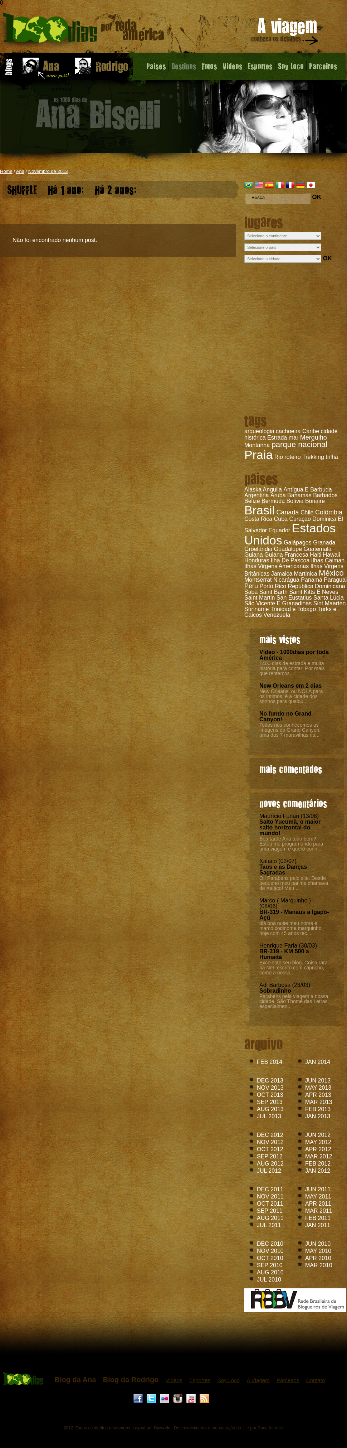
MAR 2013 (318, 1102)
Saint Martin (259, 598)
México (331, 572)
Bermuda (273, 501)
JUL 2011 (269, 1225)
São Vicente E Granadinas (278, 603)
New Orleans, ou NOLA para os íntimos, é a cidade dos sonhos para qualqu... (291, 696)
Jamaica (282, 574)
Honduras (256, 560)
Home (6, 171)
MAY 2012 (318, 1142)
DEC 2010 (270, 1244)
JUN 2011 (318, 1189)
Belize (252, 501)
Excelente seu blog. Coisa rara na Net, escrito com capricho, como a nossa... (293, 967)
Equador (279, 530)
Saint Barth (273, 592)
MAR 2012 (318, 1156)
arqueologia (259, 431)
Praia (258, 454)
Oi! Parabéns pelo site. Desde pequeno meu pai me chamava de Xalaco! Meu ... (293, 883)
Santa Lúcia (328, 598)
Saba (251, 592)
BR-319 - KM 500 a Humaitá (284, 954)
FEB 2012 (318, 1164)
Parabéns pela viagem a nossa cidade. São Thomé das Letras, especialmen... (294, 1001)
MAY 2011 (318, 1196)
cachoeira (288, 431)
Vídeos (174, 1380)
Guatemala (317, 549)
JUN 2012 (318, 1135)
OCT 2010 (270, 1258)
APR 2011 (318, 1204)
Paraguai (335, 580)
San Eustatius (294, 598)
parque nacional (300, 444)
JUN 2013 (318, 1080)
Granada (324, 542)
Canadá (287, 512)
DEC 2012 (270, 1135)
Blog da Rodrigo (131, 1380)
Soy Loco (291, 66)
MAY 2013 (318, 1088)
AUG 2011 (270, 1218)
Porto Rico (272, 586)
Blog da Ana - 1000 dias (83, 30)
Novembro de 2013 (48, 171)
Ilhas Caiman (327, 560)
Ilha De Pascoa (290, 560)
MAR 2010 (318, 1265)
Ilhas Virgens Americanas (276, 566)
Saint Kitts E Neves (313, 592)
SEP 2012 (270, 1156)
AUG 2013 (270, 1109)
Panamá (311, 580)
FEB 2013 (318, 1109)
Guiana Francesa (286, 555)
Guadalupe (288, 549)
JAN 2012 (317, 1171)
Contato (315, 1380)
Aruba (278, 495)
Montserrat (258, 580)
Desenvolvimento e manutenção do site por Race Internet (228, 1427)
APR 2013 (318, 1095)
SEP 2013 (270, 1102)
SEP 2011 (270, 1211)
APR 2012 (318, 1149)
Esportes (260, 66)
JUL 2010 (269, 1280)
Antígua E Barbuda (307, 489)
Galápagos (297, 542)
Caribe (310, 431)
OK (316, 197)
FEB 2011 (318, 1218)
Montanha (257, 445)
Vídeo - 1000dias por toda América (294, 655)
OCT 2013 (270, 1095)
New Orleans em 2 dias (290, 686)
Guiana (253, 555)
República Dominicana (316, 586)
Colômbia (328, 512)
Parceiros (323, 66)
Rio (278, 457)
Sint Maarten (329, 603)
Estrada (277, 438)
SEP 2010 (270, 1265)
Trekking (313, 457)
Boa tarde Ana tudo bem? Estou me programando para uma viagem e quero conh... (291, 844)
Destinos (183, 66)
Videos (233, 66)
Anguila (272, 489)
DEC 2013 (270, 1080)
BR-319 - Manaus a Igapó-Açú (294, 915)
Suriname (256, 609)
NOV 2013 (270, 1088)
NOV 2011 (270, 1196)
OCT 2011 (270, 1204)
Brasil (259, 510)
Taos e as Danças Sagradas (283, 870)
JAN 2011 (317, 1225)
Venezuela (276, 615)
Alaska (253, 489)
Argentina (256, 495)
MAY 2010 (318, 1251)
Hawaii (331, 555)
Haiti (315, 555)
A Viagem (258, 1380)
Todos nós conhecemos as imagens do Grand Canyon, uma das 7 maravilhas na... (290, 730)
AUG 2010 (270, 1272)
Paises (156, 66)
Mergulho (313, 437)
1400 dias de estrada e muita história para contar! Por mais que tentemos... (292, 668)
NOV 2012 (270, 1142)
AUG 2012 (270, 1164)
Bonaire (315, 501)
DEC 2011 (270, 1189)
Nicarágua (286, 580)
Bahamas (299, 495)
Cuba (281, 519)
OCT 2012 (270, 1149)
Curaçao (300, 519)
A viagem (285, 32)
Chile (306, 512)
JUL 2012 (269, 1171)
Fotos (209, 66)
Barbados (325, 495)
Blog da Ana (75, 1380)
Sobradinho (275, 991)
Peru (251, 586)
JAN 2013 (317, 1116)
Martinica (305, 574)
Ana (20, 171)
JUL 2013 (269, 1116)
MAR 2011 (318, 1211)
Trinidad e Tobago (293, 609)
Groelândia (258, 549)
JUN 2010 (318, 1244)
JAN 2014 (317, 1062)
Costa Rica (258, 519)
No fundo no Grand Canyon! (285, 716)
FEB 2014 (269, 1062)
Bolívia (294, 501)
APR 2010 (318, 1258)
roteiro (292, 457)
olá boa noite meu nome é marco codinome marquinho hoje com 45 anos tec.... (290, 928)
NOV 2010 (270, 1251)
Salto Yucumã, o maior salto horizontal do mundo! (290, 827)
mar (294, 438)
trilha (332, 457)
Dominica (324, 519)
